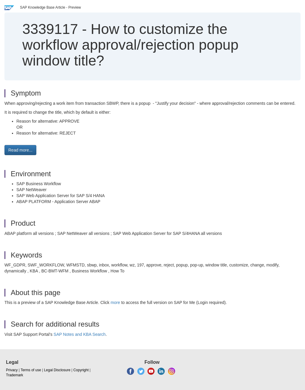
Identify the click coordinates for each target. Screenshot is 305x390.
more (115, 302)
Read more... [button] (20, 150)
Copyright (80, 370)
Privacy (12, 370)
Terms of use (31, 370)
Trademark (14, 375)
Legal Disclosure (57, 370)
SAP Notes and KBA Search (80, 334)
